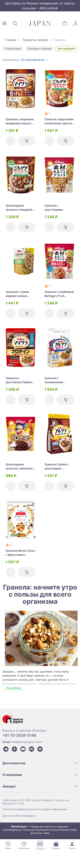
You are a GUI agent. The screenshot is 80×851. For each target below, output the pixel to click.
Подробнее (13, 688)
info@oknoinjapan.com (27, 742)
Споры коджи (13, 48)
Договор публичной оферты (19, 815)
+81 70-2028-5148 (19, 735)
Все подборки (66, 48)
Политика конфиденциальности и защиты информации (34, 809)
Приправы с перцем (39, 48)
